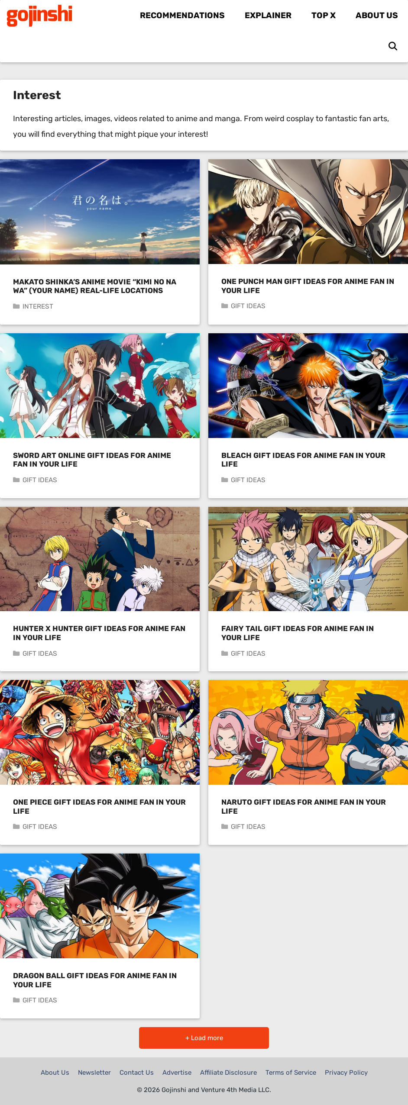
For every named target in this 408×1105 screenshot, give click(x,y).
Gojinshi (90, 15)
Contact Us (137, 1072)
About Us (377, 15)
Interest (38, 306)
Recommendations (182, 15)
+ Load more (204, 1038)
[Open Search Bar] (393, 46)
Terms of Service (291, 1072)
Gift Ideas (248, 306)
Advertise (176, 1072)
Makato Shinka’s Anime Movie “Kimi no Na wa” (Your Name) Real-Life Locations (94, 286)
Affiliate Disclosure (228, 1072)
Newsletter (94, 1072)
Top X (323, 15)
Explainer (268, 15)
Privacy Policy (346, 1072)
